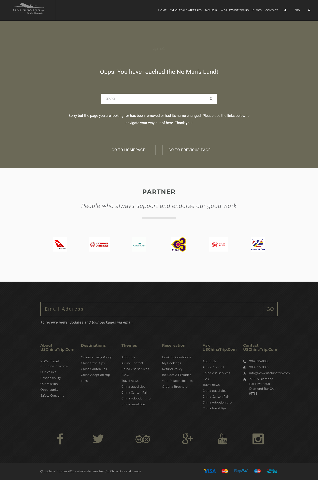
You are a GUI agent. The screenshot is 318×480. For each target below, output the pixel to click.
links (84, 381)
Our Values (48, 372)
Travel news (130, 381)
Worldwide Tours (235, 10)
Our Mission (49, 384)
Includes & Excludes (176, 375)
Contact (271, 10)
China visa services (135, 369)
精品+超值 (211, 10)
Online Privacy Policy (96, 357)
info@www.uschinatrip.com (269, 373)
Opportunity (49, 390)
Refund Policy (172, 369)
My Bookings (171, 363)
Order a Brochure (175, 387)
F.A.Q (125, 375)
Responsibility (50, 378)
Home (162, 10)
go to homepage (128, 150)
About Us (128, 357)
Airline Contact (132, 363)
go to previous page (190, 150)
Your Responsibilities (177, 381)
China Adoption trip (95, 375)
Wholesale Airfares (186, 10)
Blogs (257, 10)
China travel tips (93, 363)
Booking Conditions (176, 357)
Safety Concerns (52, 395)
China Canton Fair (94, 369)
